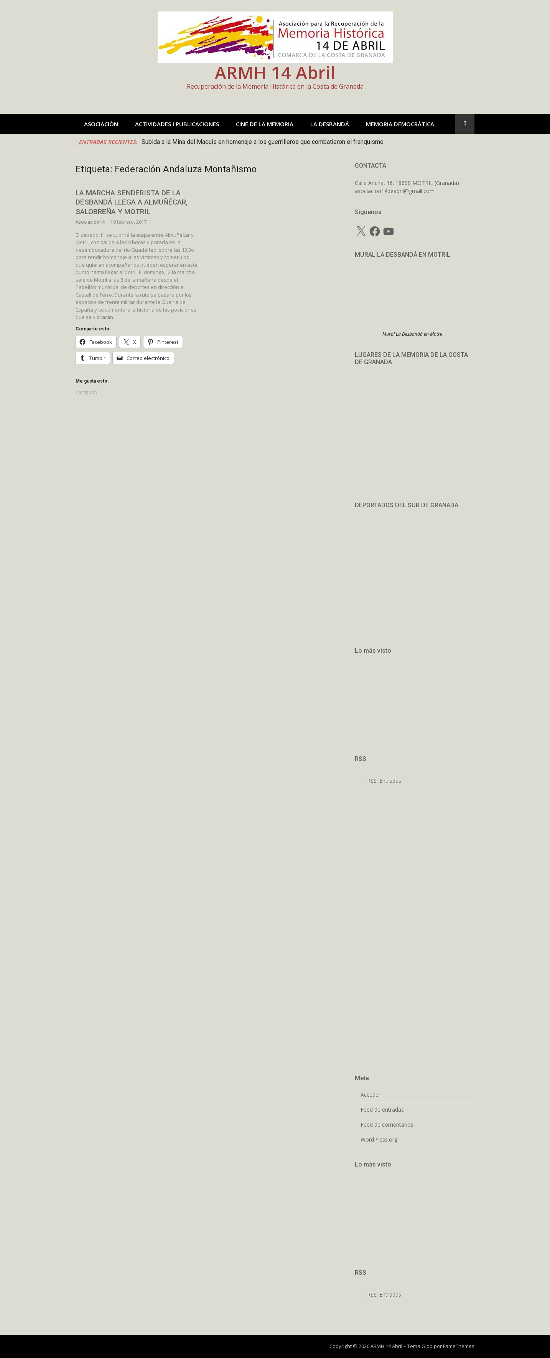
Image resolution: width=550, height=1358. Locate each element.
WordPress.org (379, 1139)
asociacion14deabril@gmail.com (395, 191)
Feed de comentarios (387, 1124)
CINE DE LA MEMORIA (264, 124)
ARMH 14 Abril (275, 72)
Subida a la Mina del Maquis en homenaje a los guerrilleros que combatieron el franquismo (263, 141)
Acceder (370, 1094)
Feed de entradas (382, 1109)
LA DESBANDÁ (329, 124)
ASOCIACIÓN (101, 124)
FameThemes (458, 1346)
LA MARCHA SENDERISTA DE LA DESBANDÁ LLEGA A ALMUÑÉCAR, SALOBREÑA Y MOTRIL (132, 202)
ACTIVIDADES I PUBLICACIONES (177, 124)
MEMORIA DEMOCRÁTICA (400, 124)
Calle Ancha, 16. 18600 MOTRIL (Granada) (407, 182)
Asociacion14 (90, 222)
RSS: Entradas (378, 780)
